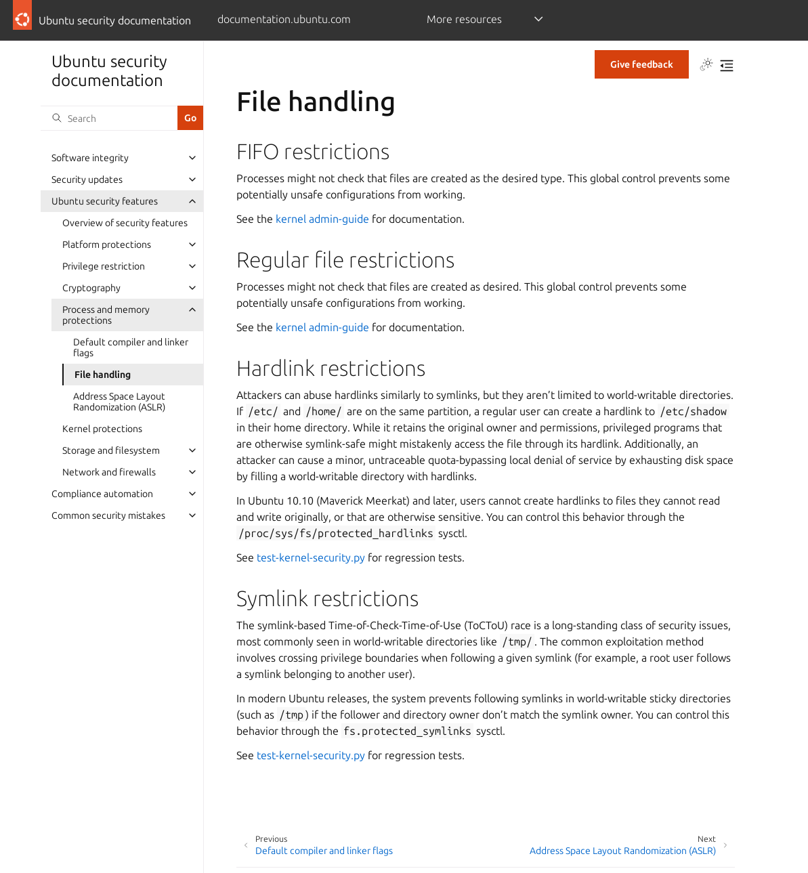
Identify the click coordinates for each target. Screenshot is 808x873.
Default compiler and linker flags (130, 347)
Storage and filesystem (111, 450)
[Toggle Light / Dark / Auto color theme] (706, 66)
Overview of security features (125, 222)
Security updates (87, 179)
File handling (103, 374)
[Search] (109, 118)
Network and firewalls (109, 472)
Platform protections (106, 244)
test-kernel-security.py (311, 557)
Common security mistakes (108, 515)
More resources (464, 19)
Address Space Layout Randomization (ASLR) (119, 401)
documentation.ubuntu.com (284, 19)
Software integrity (90, 157)
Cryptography (91, 287)
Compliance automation (102, 493)
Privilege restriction (103, 266)
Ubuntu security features (104, 201)
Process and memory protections (106, 315)
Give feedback (641, 64)
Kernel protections (102, 428)
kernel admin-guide (322, 219)
